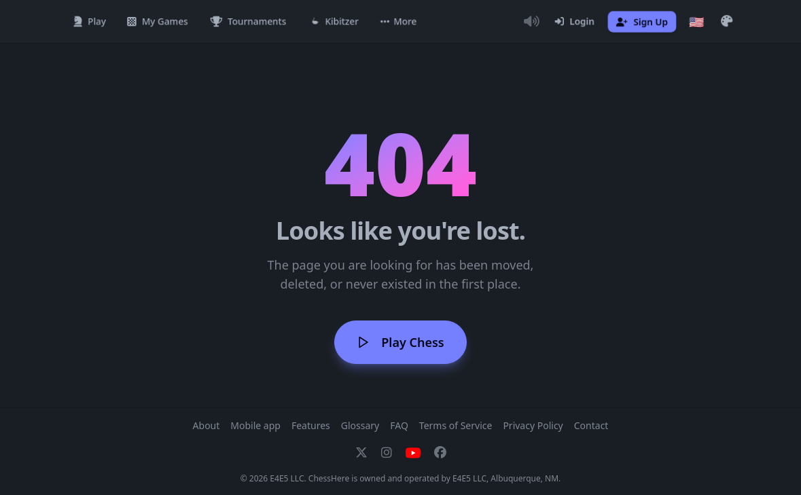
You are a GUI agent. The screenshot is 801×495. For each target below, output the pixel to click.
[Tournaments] (248, 22)
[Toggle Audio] (532, 22)
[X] (361, 452)
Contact (591, 425)
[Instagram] (386, 452)
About (206, 425)
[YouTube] (413, 452)
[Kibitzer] (334, 22)
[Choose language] (696, 22)
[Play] (89, 22)
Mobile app (255, 425)
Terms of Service (456, 425)
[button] (398, 22)
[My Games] (158, 22)
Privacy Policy (533, 425)
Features (310, 425)
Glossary (360, 425)
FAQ (399, 425)
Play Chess (400, 342)
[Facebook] (440, 452)
